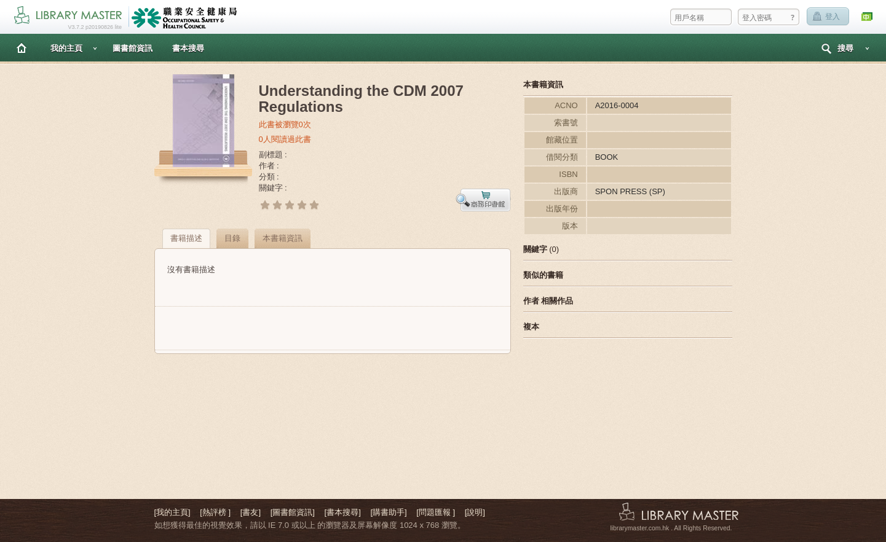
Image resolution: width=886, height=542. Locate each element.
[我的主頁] (172, 512)
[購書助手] (388, 512)
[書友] (250, 512)
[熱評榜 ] (215, 512)
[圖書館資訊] (293, 512)
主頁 (21, 47)
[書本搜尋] (343, 512)
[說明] (475, 512)
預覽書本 (483, 200)
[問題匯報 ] (435, 512)
